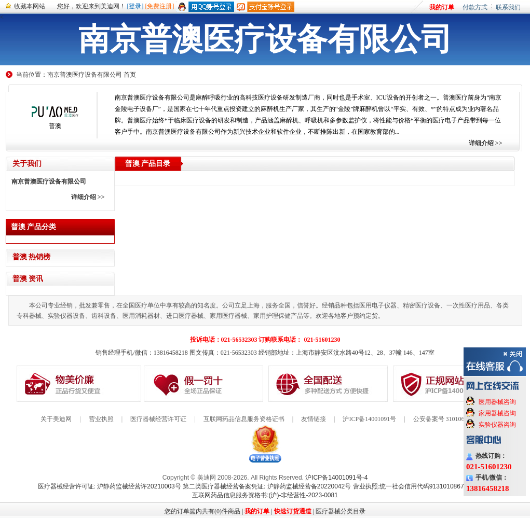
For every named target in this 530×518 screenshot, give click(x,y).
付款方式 (475, 7)
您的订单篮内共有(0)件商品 (202, 511)
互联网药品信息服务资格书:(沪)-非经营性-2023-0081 (265, 495)
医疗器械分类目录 (340, 511)
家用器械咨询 (497, 413)
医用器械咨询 (497, 401)
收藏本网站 (29, 6)
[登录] (135, 6)
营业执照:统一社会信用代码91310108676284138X (423, 486)
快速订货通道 (292, 511)
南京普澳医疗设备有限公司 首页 (91, 74)
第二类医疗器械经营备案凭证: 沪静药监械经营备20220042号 (267, 486)
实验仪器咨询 (497, 424)
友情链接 (313, 419)
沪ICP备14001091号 (369, 419)
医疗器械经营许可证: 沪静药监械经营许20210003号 (109, 486)
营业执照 (101, 419)
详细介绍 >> (485, 143)
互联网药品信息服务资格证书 (243, 419)
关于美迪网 (56, 419)
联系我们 (508, 7)
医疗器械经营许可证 (158, 419)
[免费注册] (159, 6)
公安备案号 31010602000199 (451, 419)
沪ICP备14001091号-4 (336, 477)
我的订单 (441, 7)
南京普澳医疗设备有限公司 (48, 181)
